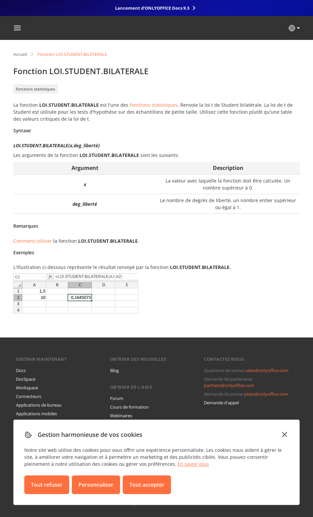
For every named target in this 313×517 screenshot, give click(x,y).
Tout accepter (146, 484)
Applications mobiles (36, 414)
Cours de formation (129, 407)
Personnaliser (95, 484)
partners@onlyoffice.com (229, 385)
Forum (116, 398)
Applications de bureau (39, 405)
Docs (21, 370)
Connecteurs (28, 396)
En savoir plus (193, 464)
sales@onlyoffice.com (266, 370)
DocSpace (25, 379)
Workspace (27, 388)
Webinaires (121, 416)
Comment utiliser (32, 241)
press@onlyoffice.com (266, 394)
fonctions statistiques (35, 89)
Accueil (20, 54)
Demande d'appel (221, 403)
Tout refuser (47, 484)
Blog (114, 370)
